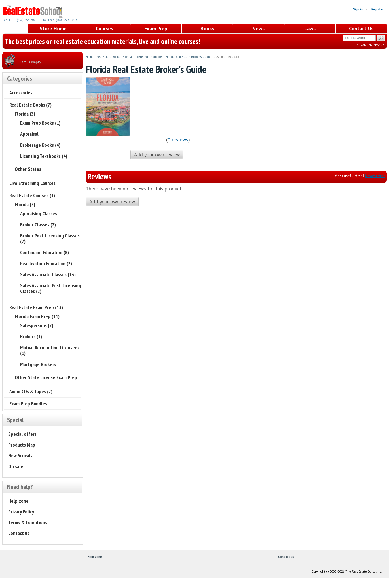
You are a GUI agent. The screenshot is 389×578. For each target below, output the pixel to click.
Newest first (375, 175)
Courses (104, 28)
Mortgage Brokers (38, 364)
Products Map (21, 444)
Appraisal (29, 134)
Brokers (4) (31, 336)
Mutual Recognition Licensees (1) (49, 350)
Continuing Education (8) (44, 252)
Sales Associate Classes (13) (48, 274)
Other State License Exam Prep (46, 377)
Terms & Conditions (27, 522)
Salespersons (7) (36, 325)
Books (207, 28)
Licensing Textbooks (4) (43, 156)
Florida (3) (25, 113)
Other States (28, 169)
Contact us (18, 533)
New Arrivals (20, 455)
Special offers (22, 434)
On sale (15, 466)
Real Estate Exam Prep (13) (36, 307)
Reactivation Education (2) (46, 263)
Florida (127, 57)
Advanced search (371, 44)
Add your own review (157, 154)
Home (90, 57)
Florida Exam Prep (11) (37, 316)
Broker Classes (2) (38, 224)
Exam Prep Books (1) (40, 123)
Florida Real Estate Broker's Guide (188, 57)
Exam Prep (155, 28)
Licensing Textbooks (148, 57)
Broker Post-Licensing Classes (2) (50, 238)
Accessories (20, 92)
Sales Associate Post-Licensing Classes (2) (50, 288)
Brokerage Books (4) (40, 145)
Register (377, 9)
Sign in (358, 9)
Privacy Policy (21, 511)
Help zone (18, 501)
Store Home (53, 28)
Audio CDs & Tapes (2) (30, 391)
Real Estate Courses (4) (32, 195)
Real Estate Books (108, 57)
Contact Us (361, 28)
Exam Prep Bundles (28, 403)
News (258, 28)
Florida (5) (25, 204)
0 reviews (178, 139)
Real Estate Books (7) (30, 104)
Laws (310, 28)
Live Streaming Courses (32, 183)
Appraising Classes (38, 213)
